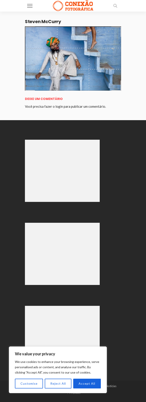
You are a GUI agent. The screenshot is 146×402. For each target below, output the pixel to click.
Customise (29, 383)
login (59, 106)
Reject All (58, 383)
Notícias (111, 386)
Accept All (87, 383)
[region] (58, 369)
